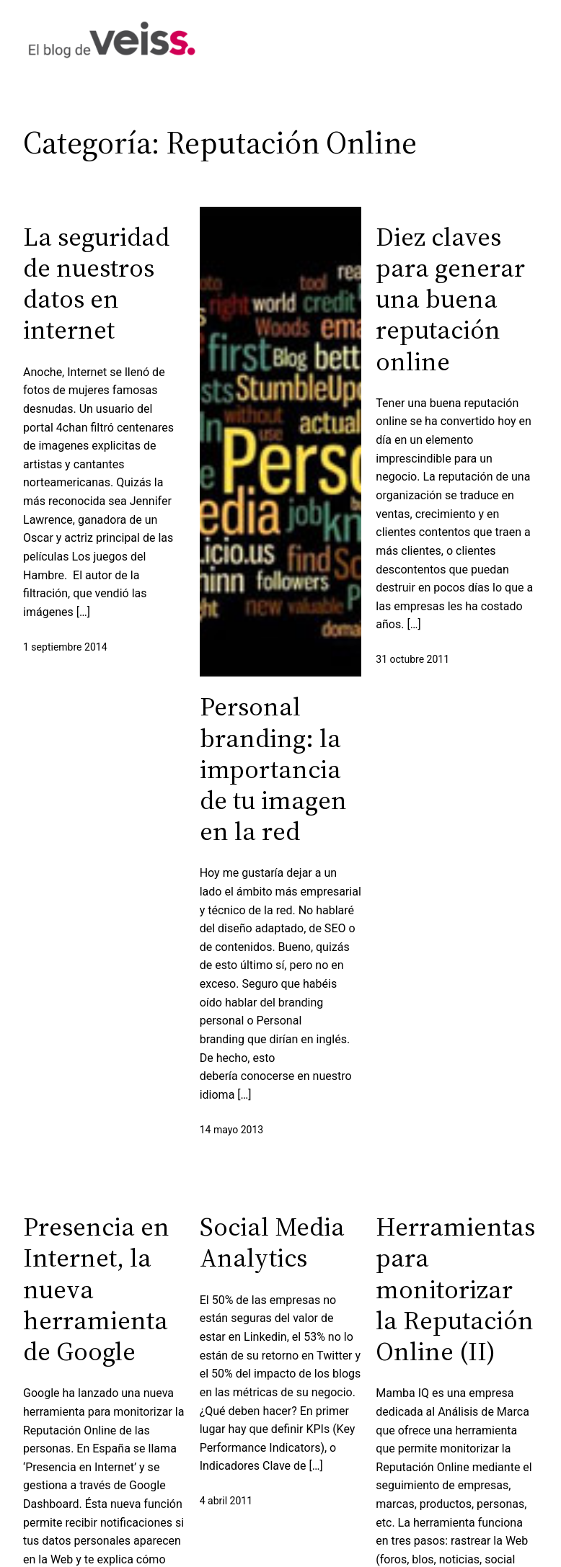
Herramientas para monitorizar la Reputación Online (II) (455, 1289)
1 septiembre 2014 (65, 647)
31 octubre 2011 (412, 659)
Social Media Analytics (272, 1242)
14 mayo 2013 (232, 1129)
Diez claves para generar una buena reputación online (450, 299)
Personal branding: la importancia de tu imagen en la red (273, 769)
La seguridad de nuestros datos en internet (96, 283)
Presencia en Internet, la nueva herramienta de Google (96, 1289)
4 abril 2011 (226, 1500)
